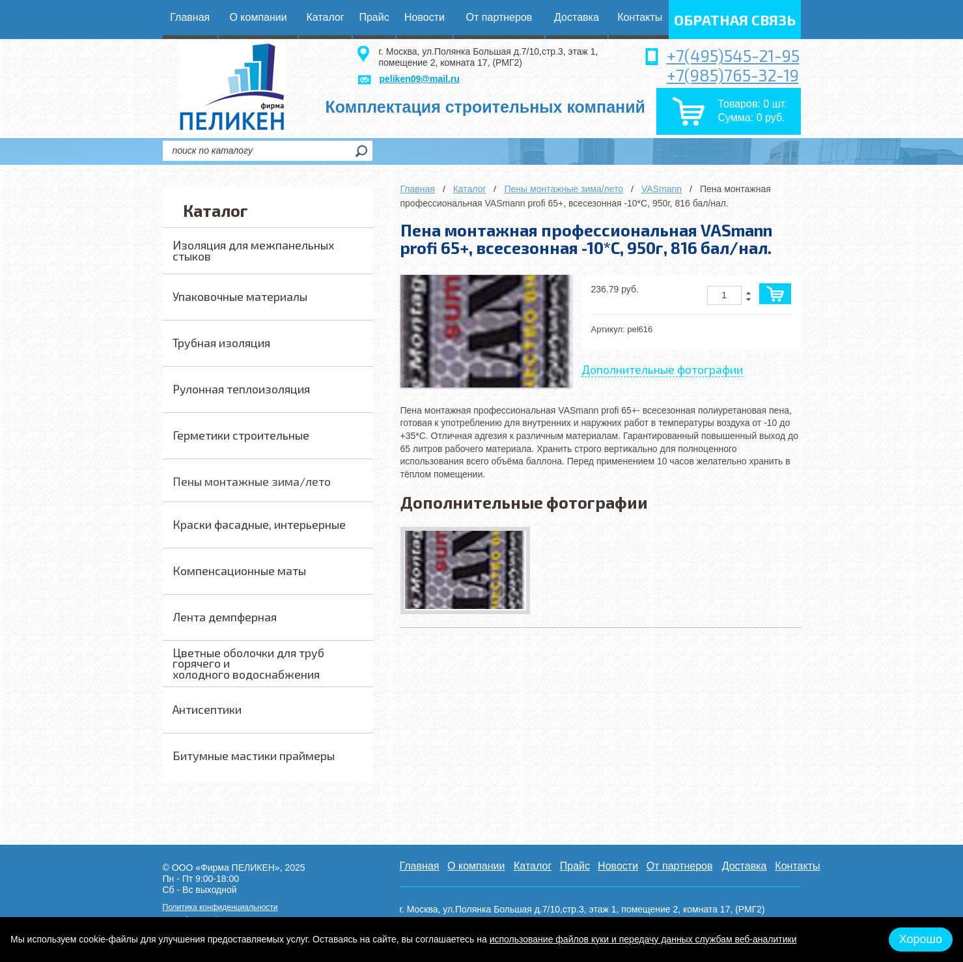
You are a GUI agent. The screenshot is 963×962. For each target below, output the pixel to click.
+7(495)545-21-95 (733, 55)
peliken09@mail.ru (420, 79)
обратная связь (735, 19)
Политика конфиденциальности (220, 907)
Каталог (469, 189)
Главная (417, 189)
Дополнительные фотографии (662, 369)
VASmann (661, 189)
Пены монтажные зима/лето (563, 189)
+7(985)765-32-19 (733, 75)
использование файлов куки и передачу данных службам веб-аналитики (643, 939)
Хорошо (920, 939)
